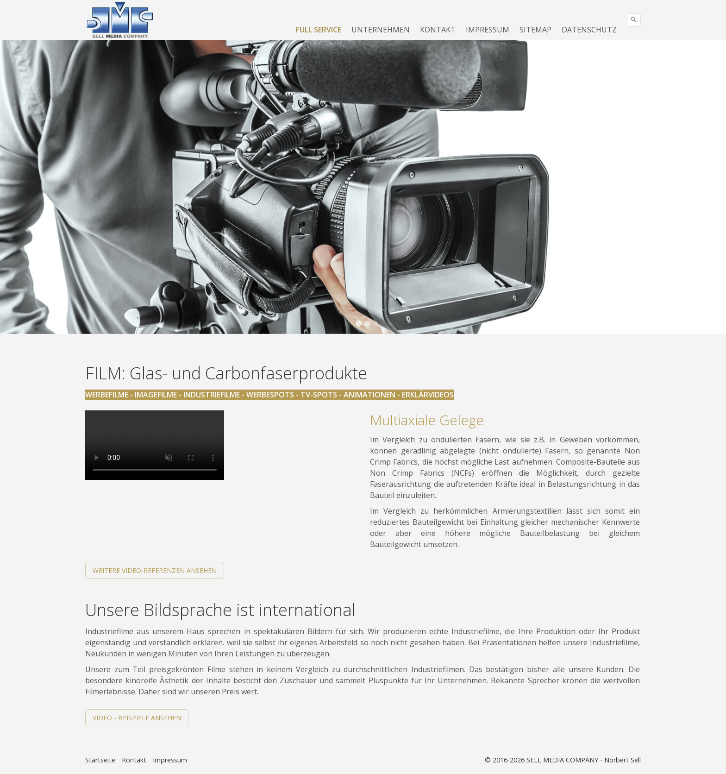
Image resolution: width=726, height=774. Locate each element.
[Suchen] (633, 19)
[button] (154, 570)
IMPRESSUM (487, 30)
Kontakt (134, 759)
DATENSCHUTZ (589, 30)
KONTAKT (438, 30)
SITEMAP (535, 30)
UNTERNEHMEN (380, 30)
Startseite (100, 759)
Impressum (170, 759)
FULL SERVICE (318, 30)
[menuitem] (319, 29)
